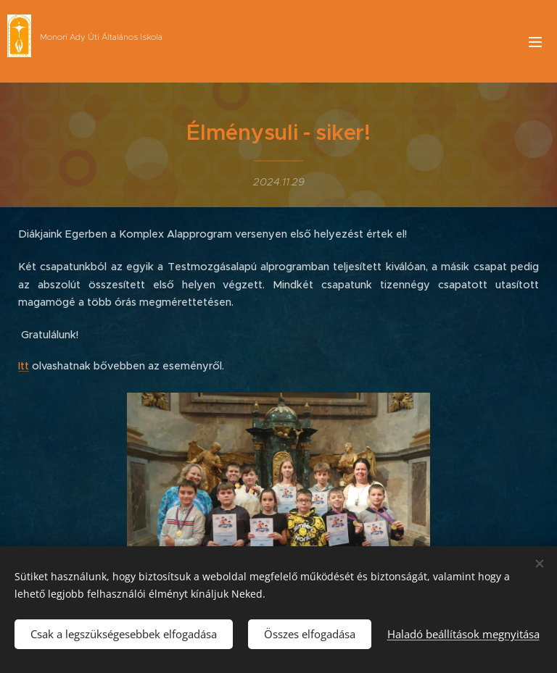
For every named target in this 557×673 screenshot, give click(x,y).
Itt (23, 365)
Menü (535, 42)
